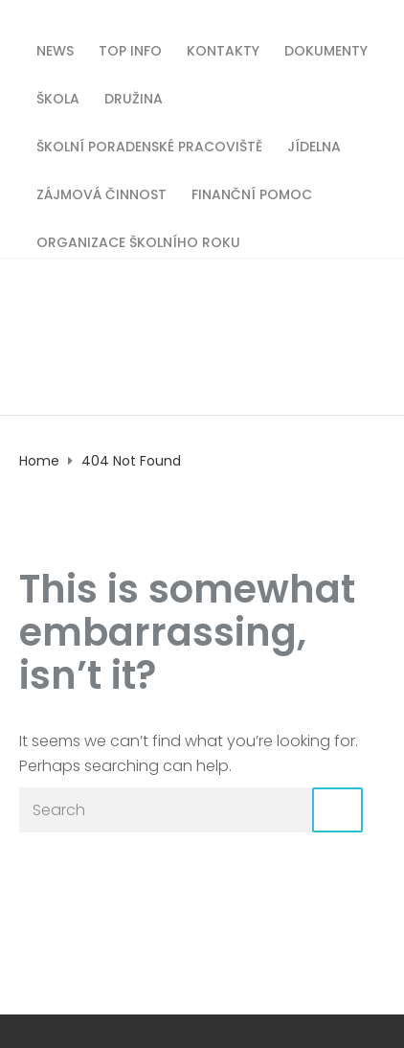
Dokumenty (326, 49)
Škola (57, 97)
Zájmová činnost (101, 193)
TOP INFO (130, 49)
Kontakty (223, 49)
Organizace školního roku (138, 241)
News (55, 49)
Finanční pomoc (251, 193)
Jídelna (314, 145)
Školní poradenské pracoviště (149, 145)
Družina (133, 97)
